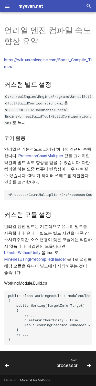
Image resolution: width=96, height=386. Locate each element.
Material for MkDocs (35, 380)
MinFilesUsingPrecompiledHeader (35, 259)
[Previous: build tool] (7, 363)
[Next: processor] (73, 363)
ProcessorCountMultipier (40, 155)
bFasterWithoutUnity (22, 252)
